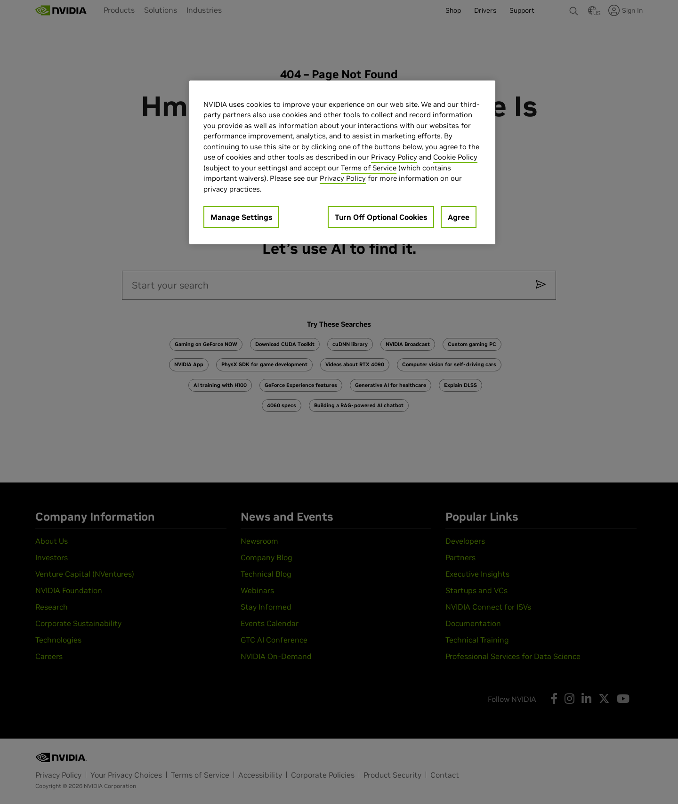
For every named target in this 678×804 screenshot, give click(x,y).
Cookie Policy (455, 157)
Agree (458, 217)
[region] (342, 162)
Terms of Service (368, 167)
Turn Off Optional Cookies (381, 217)
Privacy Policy (394, 157)
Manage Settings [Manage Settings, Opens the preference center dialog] (241, 217)
